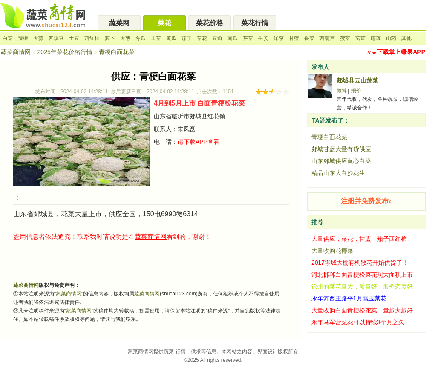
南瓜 (232, 38)
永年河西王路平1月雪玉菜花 (348, 298)
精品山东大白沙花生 (338, 172)
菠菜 (345, 38)
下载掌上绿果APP (401, 52)
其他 (406, 38)
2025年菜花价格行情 (64, 52)
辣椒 (23, 38)
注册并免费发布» (366, 201)
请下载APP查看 (198, 141)
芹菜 (248, 38)
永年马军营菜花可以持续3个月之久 (357, 322)
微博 (342, 91)
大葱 (125, 38)
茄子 (186, 38)
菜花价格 (209, 22)
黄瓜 (171, 38)
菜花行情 (254, 22)
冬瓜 (140, 38)
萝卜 (110, 38)
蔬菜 (169, 352)
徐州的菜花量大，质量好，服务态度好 (362, 286)
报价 (356, 91)
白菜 (8, 38)
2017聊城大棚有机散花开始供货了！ (359, 262)
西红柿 (92, 38)
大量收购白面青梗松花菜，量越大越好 (362, 310)
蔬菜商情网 (16, 52)
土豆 (74, 38)
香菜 (309, 38)
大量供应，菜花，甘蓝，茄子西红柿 (359, 238)
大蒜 (38, 38)
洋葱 (278, 38)
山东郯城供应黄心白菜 (341, 160)
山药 (391, 38)
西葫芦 (327, 38)
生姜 (263, 38)
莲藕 (376, 38)
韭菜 (156, 38)
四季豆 (56, 38)
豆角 (217, 38)
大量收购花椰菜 (332, 250)
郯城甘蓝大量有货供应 (341, 149)
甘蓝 (294, 38)
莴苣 (360, 38)
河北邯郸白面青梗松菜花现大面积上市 (362, 274)
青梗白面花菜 (329, 137)
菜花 (164, 22)
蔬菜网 (119, 22)
